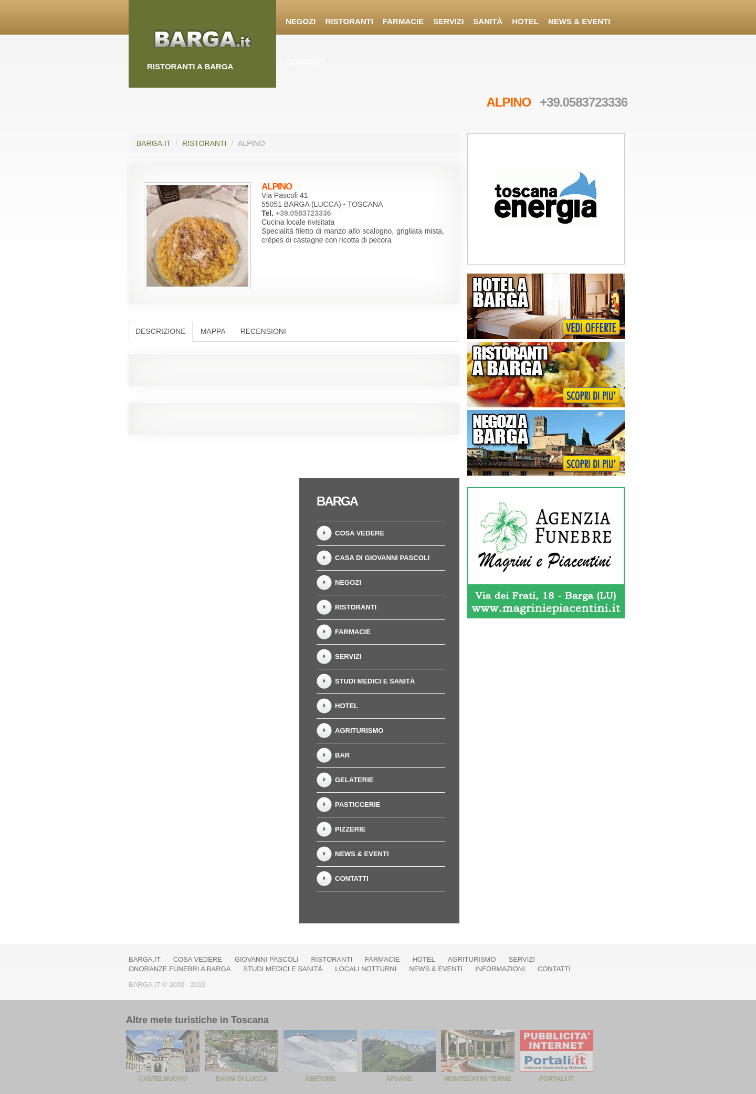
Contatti (305, 61)
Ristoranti (349, 21)
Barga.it (153, 143)
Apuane (399, 1078)
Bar (342, 755)
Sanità (487, 21)
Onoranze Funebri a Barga (179, 969)
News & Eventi (579, 21)
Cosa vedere (359, 533)
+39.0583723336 (583, 102)
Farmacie (403, 21)
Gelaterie (354, 780)
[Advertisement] (210, 543)
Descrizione (160, 331)
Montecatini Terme (477, 1078)
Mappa (213, 331)
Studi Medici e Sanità (375, 681)
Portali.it (556, 1078)
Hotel (525, 21)
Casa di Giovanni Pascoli (382, 558)
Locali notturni (365, 969)
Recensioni (263, 331)
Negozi (301, 21)
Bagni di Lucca (241, 1078)
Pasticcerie (357, 804)
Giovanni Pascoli (267, 959)
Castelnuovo (163, 1078)
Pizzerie (350, 829)
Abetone (320, 1078)
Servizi (448, 21)
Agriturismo (359, 730)
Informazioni (500, 969)
